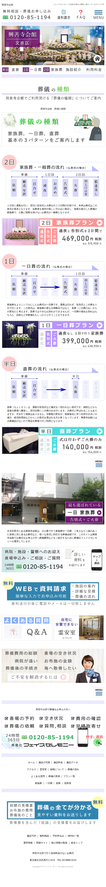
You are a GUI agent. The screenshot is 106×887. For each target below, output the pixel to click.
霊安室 (43, 769)
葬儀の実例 (54, 776)
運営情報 (28, 842)
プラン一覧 (69, 776)
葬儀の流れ (73, 769)
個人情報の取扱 (59, 842)
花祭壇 (67, 783)
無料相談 (44, 835)
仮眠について (57, 769)
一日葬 (48, 783)
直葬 (58, 783)
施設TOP (31, 835)
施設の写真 (44, 762)
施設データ (72, 762)
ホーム (31, 762)
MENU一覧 (73, 835)
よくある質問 (38, 776)
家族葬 (38, 783)
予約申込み (58, 835)
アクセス (31, 769)
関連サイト (42, 842)
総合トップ (77, 842)
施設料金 (58, 762)
